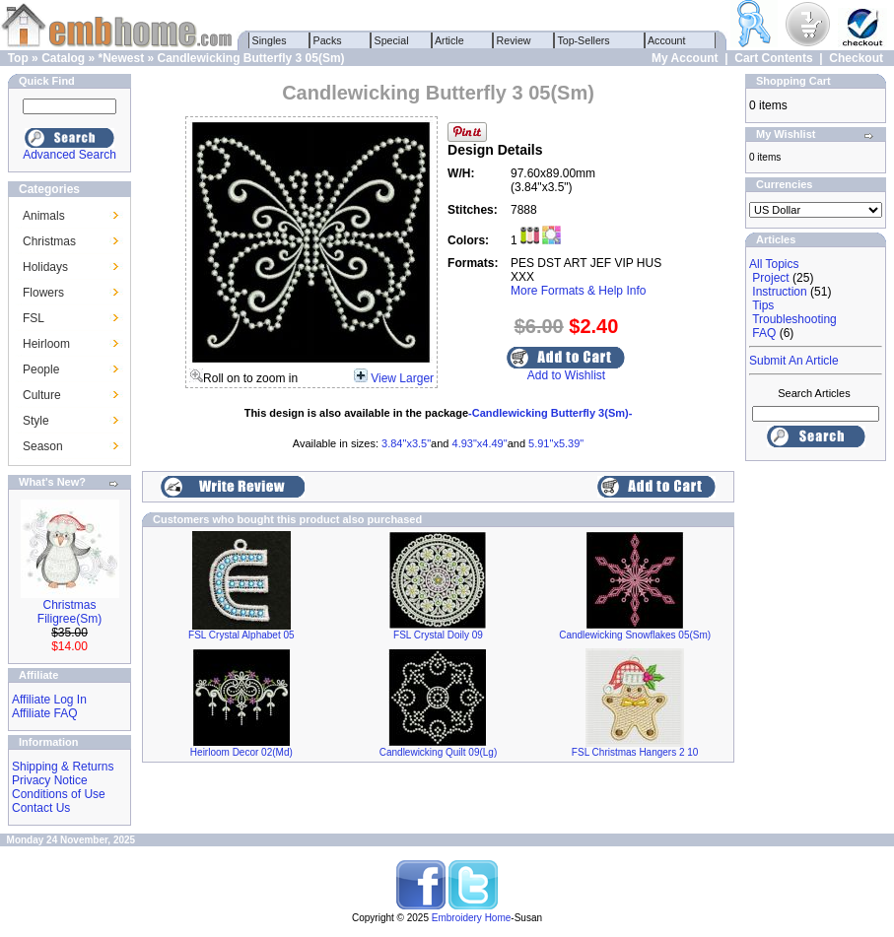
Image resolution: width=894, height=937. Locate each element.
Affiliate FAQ (44, 713)
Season (43, 446)
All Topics (773, 264)
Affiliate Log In (49, 699)
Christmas (49, 241)
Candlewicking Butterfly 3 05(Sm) (251, 58)
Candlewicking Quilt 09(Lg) (438, 752)
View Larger (402, 378)
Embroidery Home (472, 917)
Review (514, 40)
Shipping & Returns (62, 766)
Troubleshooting (794, 319)
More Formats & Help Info (578, 291)
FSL (33, 318)
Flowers (43, 293)
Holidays (45, 267)
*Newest (121, 58)
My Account (685, 58)
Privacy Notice (50, 780)
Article (450, 40)
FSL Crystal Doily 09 (438, 635)
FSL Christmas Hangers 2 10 (635, 752)
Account (667, 40)
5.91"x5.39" (556, 443)
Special (392, 40)
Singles (269, 40)
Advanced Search (69, 155)
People (41, 369)
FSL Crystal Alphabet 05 (241, 635)
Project (770, 278)
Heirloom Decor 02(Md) (241, 752)
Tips (763, 305)
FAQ (764, 333)
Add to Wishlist (566, 375)
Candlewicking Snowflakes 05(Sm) (635, 635)
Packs (327, 40)
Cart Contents (773, 58)
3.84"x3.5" (406, 443)
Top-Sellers (584, 40)
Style (36, 421)
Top (18, 58)
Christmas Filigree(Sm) (69, 612)
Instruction (779, 292)
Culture (42, 395)
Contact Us (41, 808)
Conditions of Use (58, 794)
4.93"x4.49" (480, 443)
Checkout (856, 58)
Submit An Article (794, 361)
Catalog (63, 58)
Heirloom (46, 344)
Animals (44, 216)
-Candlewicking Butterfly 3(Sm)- (550, 413)
